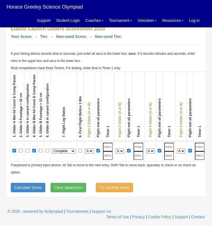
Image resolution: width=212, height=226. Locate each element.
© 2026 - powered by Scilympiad (35, 211)
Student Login (68, 20)
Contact (198, 217)
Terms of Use (117, 217)
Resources (173, 20)
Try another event (114, 187)
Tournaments (77, 211)
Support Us (101, 211)
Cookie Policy (159, 217)
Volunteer (147, 20)
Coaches (95, 20)
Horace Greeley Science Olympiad (45, 7)
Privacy (138, 217)
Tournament (120, 20)
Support (44, 20)
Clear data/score (68, 187)
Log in (194, 20)
